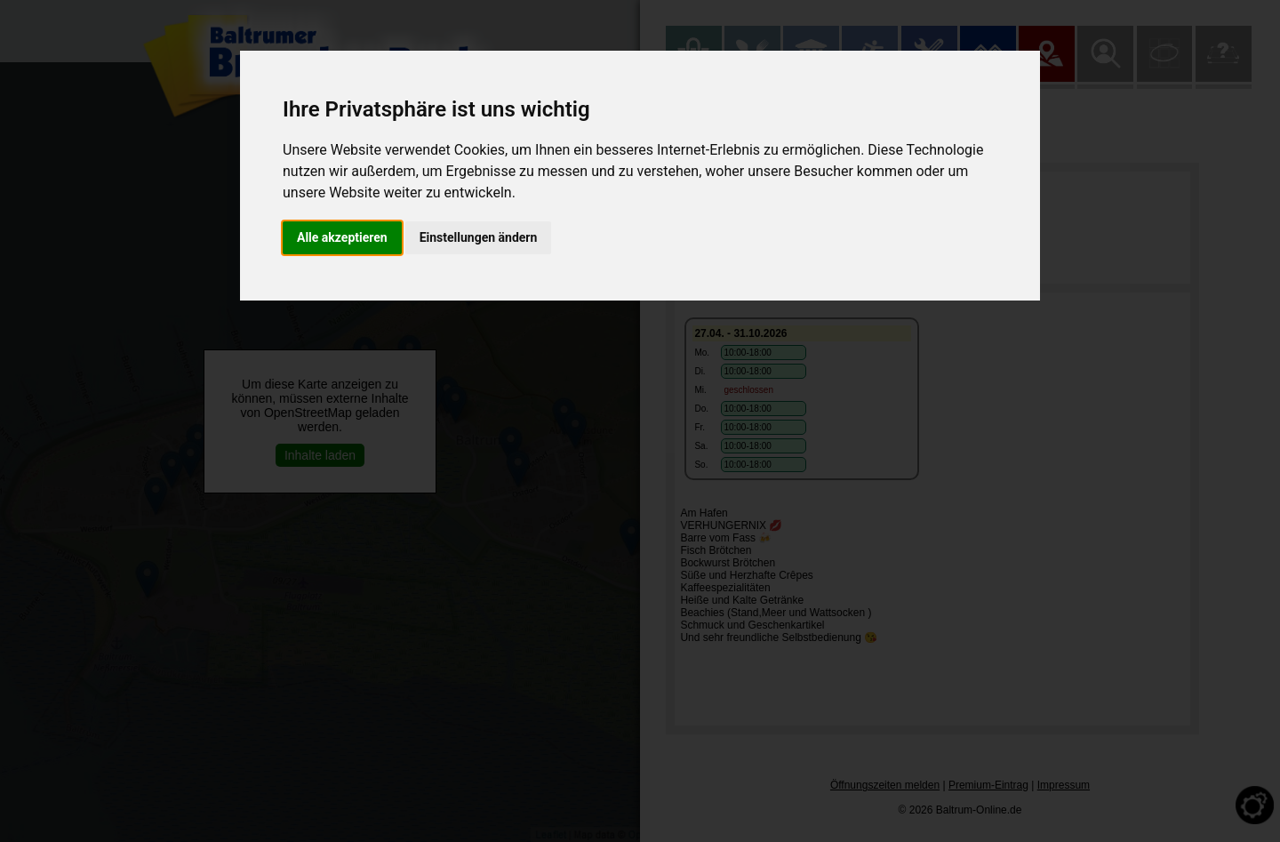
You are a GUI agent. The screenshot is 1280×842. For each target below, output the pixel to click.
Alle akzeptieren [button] (342, 237)
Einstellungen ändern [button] (479, 237)
